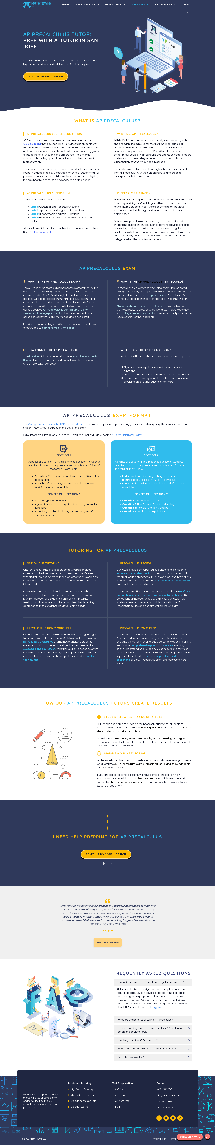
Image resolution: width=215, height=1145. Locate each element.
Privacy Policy (159, 1138)
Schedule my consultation (106, 854)
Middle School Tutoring (83, 1095)
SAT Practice (167, 4)
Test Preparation (122, 1083)
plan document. (42, 232)
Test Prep (142, 4)
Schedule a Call (190, 1136)
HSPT (117, 1106)
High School (117, 4)
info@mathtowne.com (168, 1095)
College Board (32, 144)
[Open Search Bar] (188, 13)
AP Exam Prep (122, 1100)
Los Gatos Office (165, 1107)
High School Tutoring (82, 1089)
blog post (156, 1007)
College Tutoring (79, 1106)
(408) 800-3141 (164, 1089)
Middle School (89, 4)
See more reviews (108, 942)
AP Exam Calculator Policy (127, 435)
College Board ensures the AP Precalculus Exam (56, 424)
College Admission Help (83, 1100)
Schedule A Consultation (45, 76)
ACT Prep (120, 1095)
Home (66, 4)
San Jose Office (164, 1101)
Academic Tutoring (79, 1083)
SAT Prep (119, 1089)
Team (185, 4)
